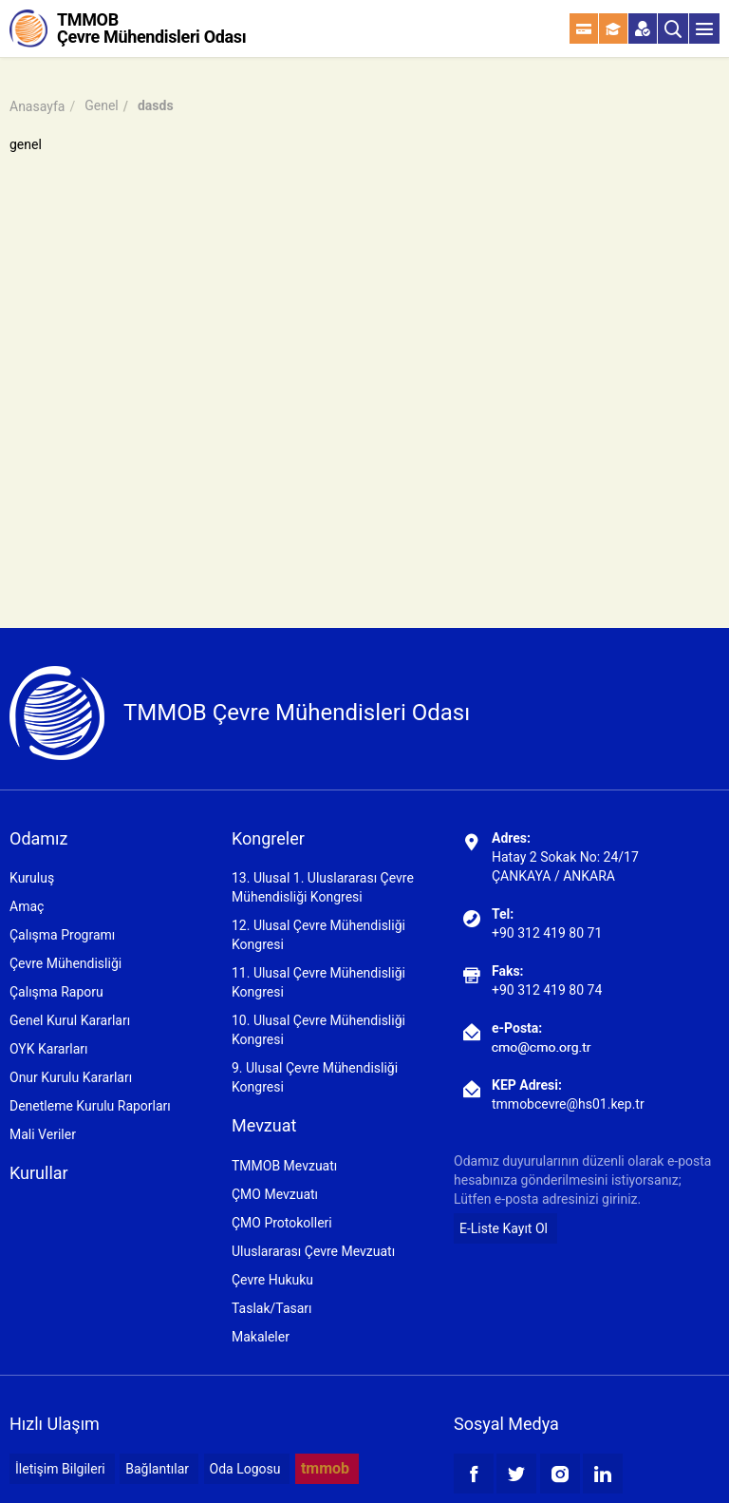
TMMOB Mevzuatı (284, 1165)
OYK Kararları (48, 1048)
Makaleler (261, 1336)
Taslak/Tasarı (272, 1308)
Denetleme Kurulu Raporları (90, 1105)
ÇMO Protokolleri (282, 1222)
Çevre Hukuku (272, 1279)
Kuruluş (31, 877)
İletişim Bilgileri (60, 1468)
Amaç (26, 906)
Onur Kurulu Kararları (70, 1077)
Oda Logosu (245, 1468)
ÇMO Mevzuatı (275, 1194)
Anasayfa (37, 106)
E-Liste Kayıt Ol (503, 1228)
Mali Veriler (42, 1134)
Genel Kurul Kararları (69, 1020)
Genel (101, 105)
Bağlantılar (157, 1468)
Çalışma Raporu (56, 991)
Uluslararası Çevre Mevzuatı (313, 1251)
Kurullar (38, 1173)
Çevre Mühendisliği (65, 963)
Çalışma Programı (62, 934)
